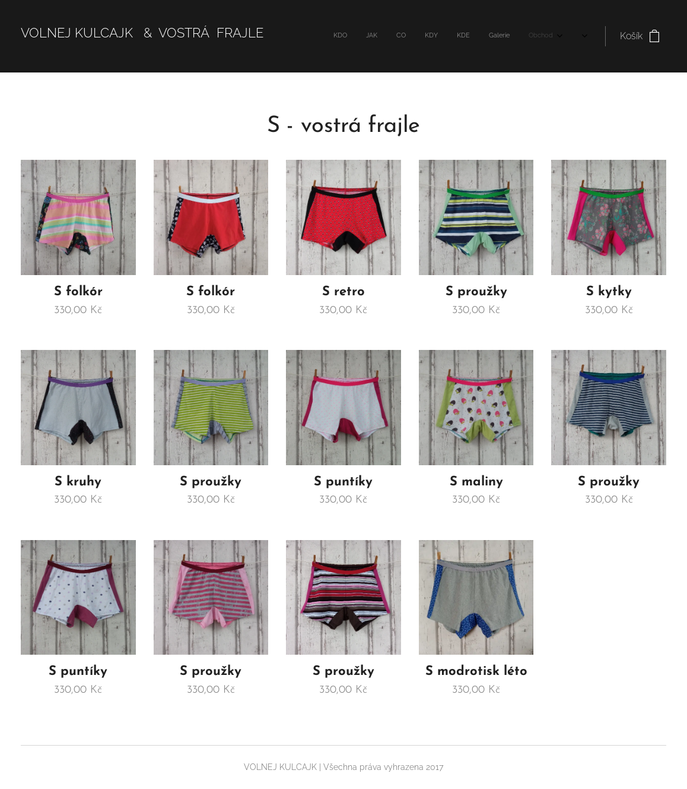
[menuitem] (410, 36)
